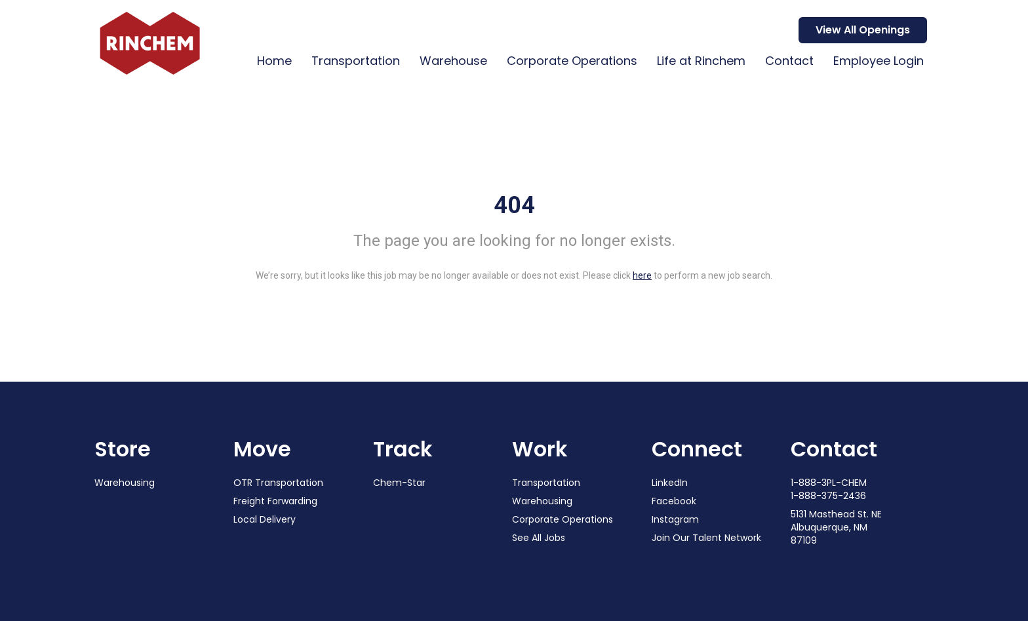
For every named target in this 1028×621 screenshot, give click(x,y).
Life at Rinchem (701, 60)
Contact (789, 60)
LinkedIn (670, 482)
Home (274, 60)
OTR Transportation (278, 482)
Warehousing (124, 482)
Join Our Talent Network (706, 537)
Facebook (674, 501)
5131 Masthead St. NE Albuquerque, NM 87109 (836, 527)
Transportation (355, 60)
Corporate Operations (572, 60)
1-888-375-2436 (828, 495)
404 (514, 205)
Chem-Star (399, 482)
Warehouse (453, 60)
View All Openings (863, 29)
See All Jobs (538, 537)
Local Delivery (264, 519)
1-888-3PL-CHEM (829, 482)
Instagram (675, 519)
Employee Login (878, 60)
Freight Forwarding (275, 501)
